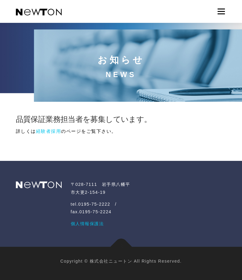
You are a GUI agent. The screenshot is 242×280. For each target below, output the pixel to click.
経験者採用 (48, 131)
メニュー (221, 11)
